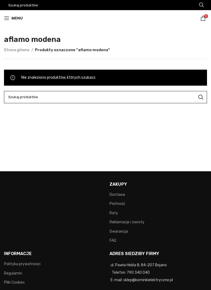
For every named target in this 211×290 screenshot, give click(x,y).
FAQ (112, 240)
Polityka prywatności (22, 264)
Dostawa (117, 194)
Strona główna (17, 50)
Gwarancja (118, 231)
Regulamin (13, 273)
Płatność (117, 203)
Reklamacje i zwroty (126, 222)
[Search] (105, 97)
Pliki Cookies (14, 282)
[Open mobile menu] (13, 18)
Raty (113, 213)
